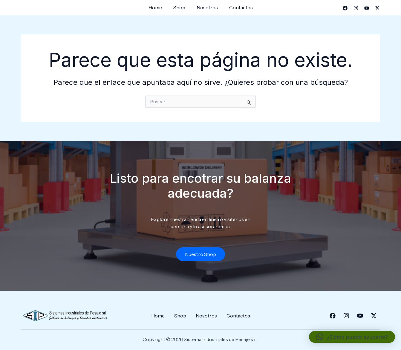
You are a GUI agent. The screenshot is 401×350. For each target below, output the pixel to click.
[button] (352, 337)
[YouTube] (366, 8)
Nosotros (206, 7)
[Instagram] (355, 8)
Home (158, 7)
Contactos (238, 7)
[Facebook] (345, 8)
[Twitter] (377, 8)
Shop (180, 7)
